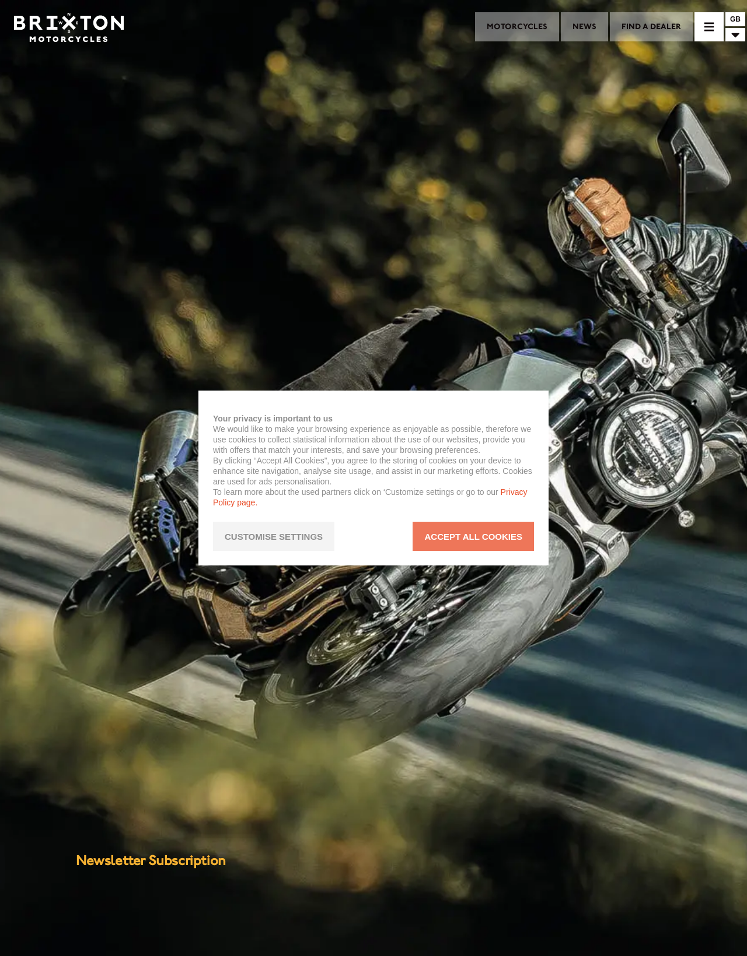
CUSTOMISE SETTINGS (274, 537)
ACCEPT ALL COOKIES (473, 537)
